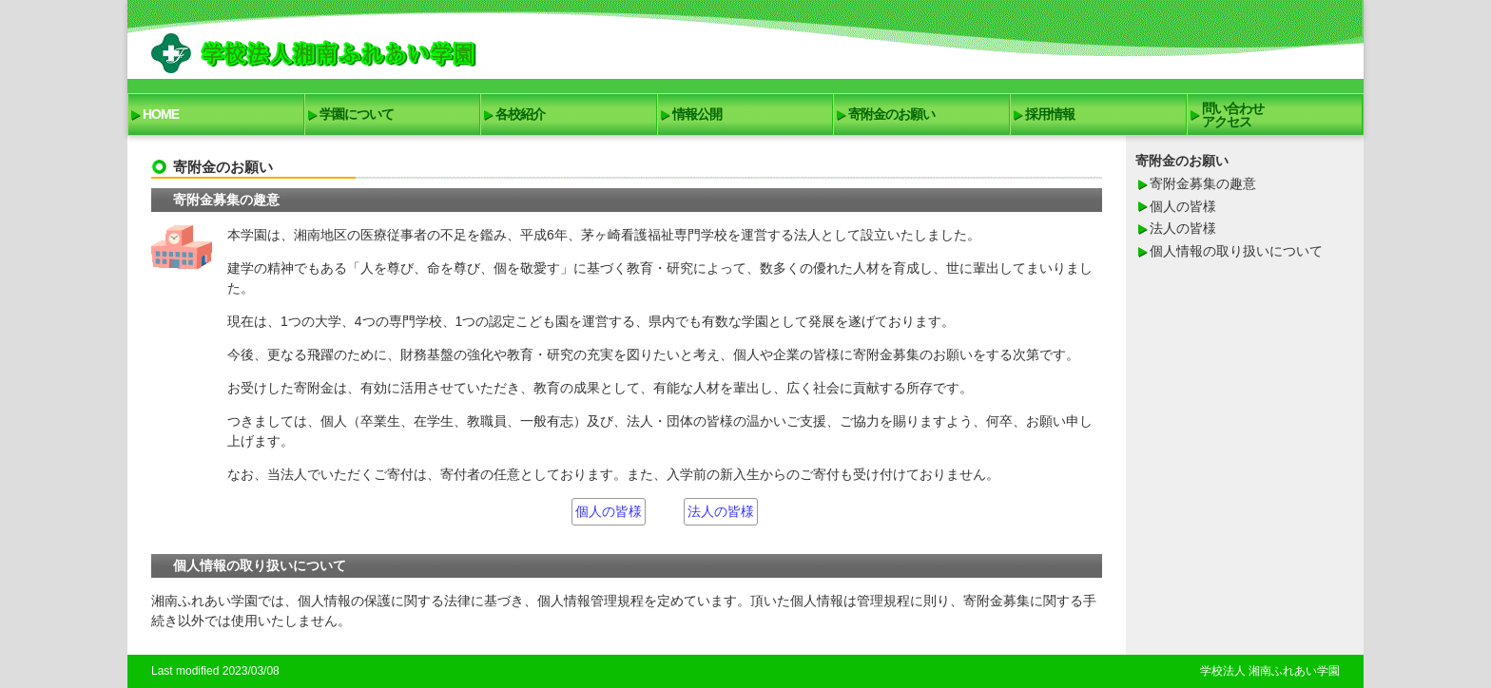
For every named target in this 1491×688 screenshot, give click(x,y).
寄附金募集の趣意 (1203, 183)
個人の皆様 (608, 511)
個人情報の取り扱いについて (1236, 250)
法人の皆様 (720, 511)
